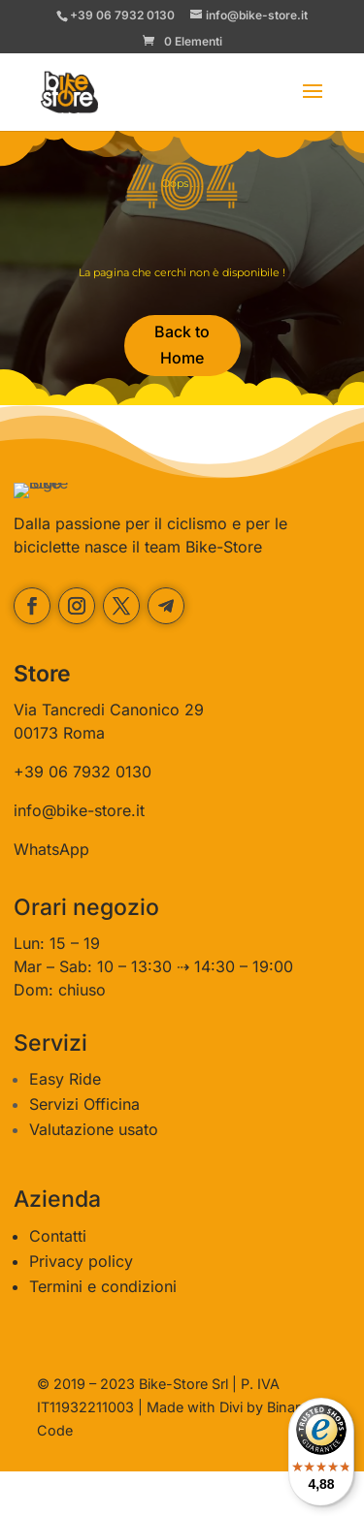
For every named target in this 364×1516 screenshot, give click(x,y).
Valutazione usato (93, 1174)
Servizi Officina (84, 1149)
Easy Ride (65, 1124)
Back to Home (182, 344)
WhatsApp (51, 893)
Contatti (57, 1280)
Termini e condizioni (103, 1331)
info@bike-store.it (79, 855)
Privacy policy (81, 1305)
